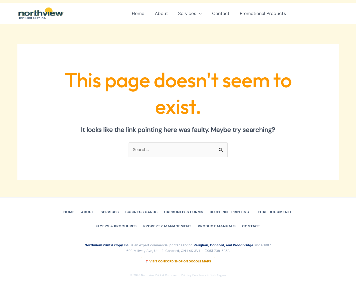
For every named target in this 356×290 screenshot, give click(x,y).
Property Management (167, 226)
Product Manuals (216, 226)
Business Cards (141, 212)
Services (193, 13)
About (165, 13)
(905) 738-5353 (217, 251)
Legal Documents (274, 212)
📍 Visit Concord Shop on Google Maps (178, 261)
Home (143, 13)
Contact (222, 13)
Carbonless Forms (183, 212)
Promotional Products (264, 13)
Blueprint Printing (229, 212)
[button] (202, 13)
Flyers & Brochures (116, 226)
